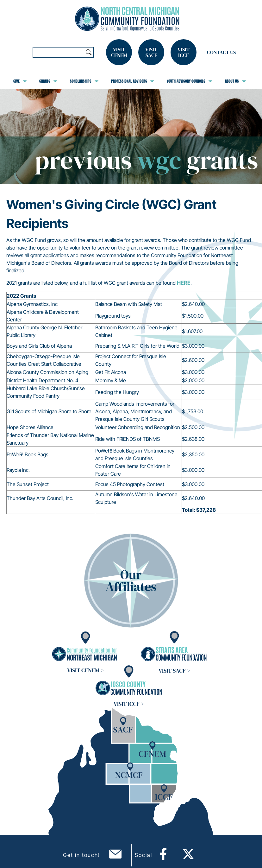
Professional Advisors (132, 81)
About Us (235, 81)
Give (20, 81)
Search (88, 52)
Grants (48, 81)
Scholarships (84, 81)
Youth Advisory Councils (189, 81)
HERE (183, 283)
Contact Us (221, 52)
